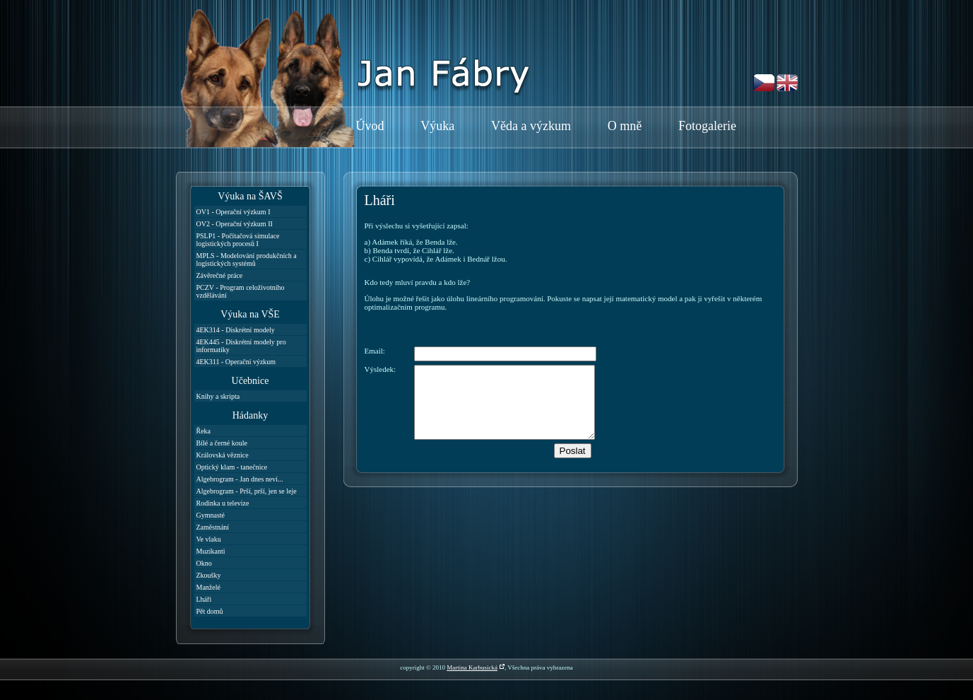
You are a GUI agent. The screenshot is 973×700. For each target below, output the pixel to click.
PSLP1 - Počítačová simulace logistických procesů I (238, 239)
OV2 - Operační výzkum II (234, 224)
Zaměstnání (213, 527)
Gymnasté (210, 515)
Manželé (208, 587)
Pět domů (209, 611)
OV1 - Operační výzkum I (233, 212)
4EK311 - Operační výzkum (236, 362)
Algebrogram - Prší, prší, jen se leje (246, 491)
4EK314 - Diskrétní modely (235, 330)
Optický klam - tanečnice (232, 467)
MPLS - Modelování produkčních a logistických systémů (246, 259)
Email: (375, 350)
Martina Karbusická (472, 667)
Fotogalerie (707, 126)
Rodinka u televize (222, 503)
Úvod (370, 126)
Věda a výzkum (531, 126)
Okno (204, 563)
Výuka (437, 126)
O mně (625, 126)
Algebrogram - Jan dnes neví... (239, 479)
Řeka (203, 431)
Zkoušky (208, 575)
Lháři (204, 599)
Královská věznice (222, 455)
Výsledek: (380, 369)
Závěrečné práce (219, 275)
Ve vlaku (208, 539)
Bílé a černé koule (221, 443)
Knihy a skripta (218, 396)
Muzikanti (210, 551)
